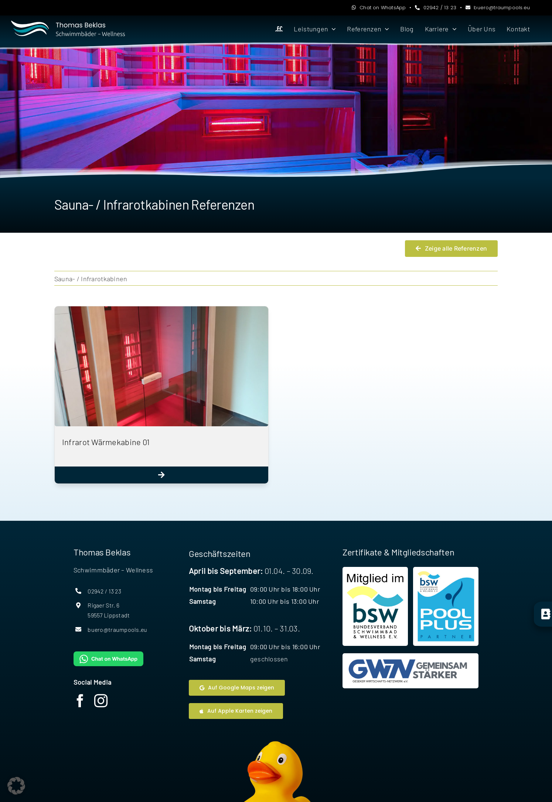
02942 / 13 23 (435, 7)
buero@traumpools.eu (498, 7)
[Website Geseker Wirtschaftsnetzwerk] (410, 670)
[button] (16, 786)
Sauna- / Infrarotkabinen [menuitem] (90, 279)
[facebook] (80, 701)
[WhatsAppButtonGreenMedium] (108, 655)
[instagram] (101, 701)
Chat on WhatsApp (379, 7)
